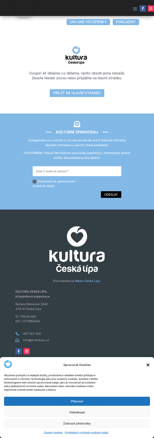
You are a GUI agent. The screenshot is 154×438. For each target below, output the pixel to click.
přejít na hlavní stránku (77, 93)
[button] (148, 365)
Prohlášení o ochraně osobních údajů (86, 432)
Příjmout (77, 401)
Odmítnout (77, 412)
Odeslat (111, 194)
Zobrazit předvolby (77, 423)
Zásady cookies (53, 432)
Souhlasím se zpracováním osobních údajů (54, 184)
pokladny (126, 22)
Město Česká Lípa (87, 281)
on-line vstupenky (88, 22)
